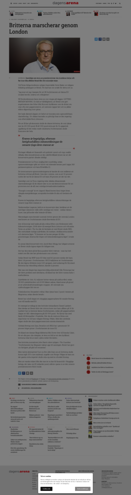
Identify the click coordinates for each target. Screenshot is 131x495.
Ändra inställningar (82, 489)
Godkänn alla (46, 489)
